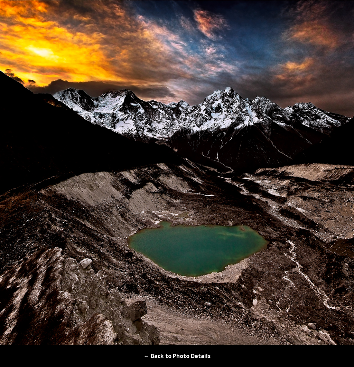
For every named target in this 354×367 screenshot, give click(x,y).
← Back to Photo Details (177, 356)
